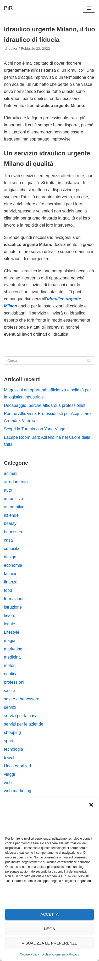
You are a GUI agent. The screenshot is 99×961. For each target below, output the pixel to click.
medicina (12, 657)
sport (8, 741)
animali (10, 473)
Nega (49, 928)
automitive (13, 498)
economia (13, 565)
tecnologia (13, 749)
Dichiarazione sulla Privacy (60, 954)
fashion (11, 573)
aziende (11, 515)
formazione (14, 599)
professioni (14, 682)
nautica (11, 674)
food (8, 590)
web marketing (17, 791)
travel (9, 757)
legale (9, 624)
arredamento (16, 482)
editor (12, 48)
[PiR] (8, 8)
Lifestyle (11, 632)
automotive (14, 507)
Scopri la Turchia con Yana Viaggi (35, 429)
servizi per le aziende (23, 724)
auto (8, 490)
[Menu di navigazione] (89, 8)
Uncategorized (17, 766)
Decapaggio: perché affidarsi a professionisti (45, 405)
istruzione (13, 607)
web (8, 782)
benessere (14, 532)
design (10, 557)
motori (9, 665)
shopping (12, 732)
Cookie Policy (29, 954)
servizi (10, 707)
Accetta (50, 914)
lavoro (9, 615)
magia (9, 640)
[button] (91, 804)
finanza (11, 582)
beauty (10, 523)
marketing (13, 649)
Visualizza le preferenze (50, 943)
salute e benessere (21, 699)
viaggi (9, 774)
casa (8, 540)
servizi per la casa (20, 715)
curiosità (12, 548)
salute (9, 690)
